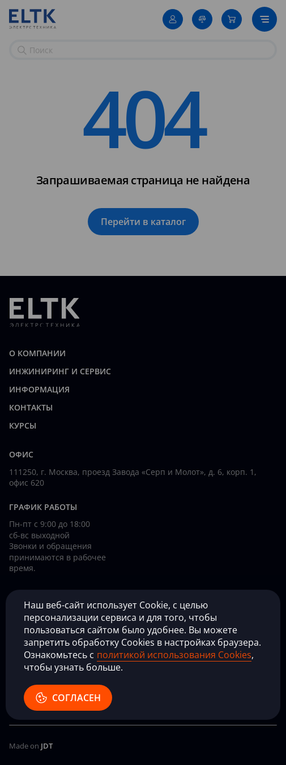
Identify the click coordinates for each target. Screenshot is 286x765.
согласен (68, 697)
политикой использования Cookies (174, 655)
